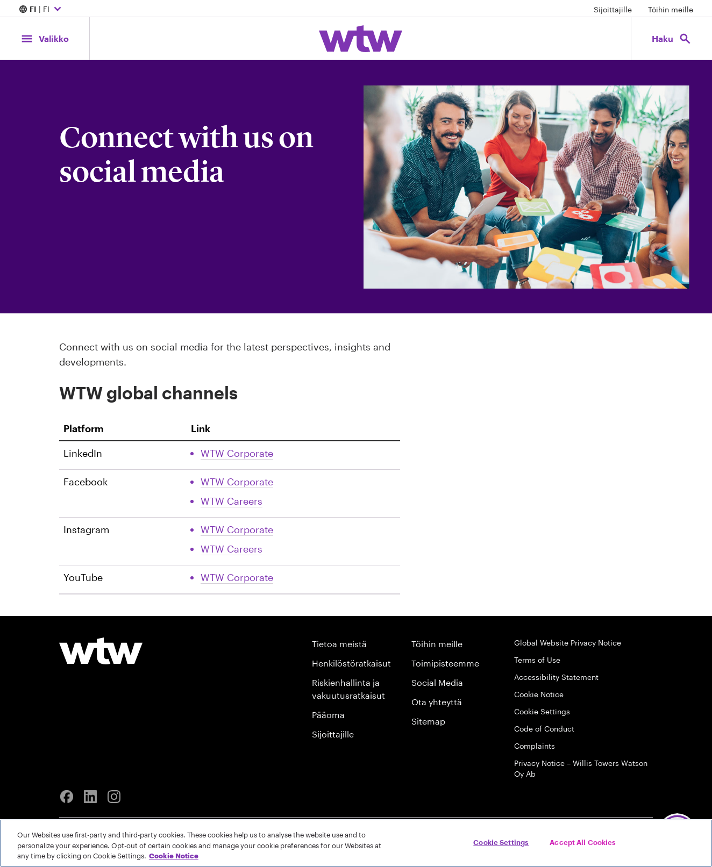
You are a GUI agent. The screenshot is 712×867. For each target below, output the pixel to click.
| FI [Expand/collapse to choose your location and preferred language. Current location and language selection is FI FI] (41, 10)
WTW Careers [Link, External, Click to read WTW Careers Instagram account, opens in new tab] (231, 549)
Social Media (437, 682)
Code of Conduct (544, 728)
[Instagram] (114, 796)
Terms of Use (537, 659)
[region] (356, 843)
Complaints (534, 745)
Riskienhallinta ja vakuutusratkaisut (348, 688)
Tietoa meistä (339, 644)
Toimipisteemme (445, 663)
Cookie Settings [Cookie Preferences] (542, 711)
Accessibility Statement (556, 677)
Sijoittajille (613, 9)
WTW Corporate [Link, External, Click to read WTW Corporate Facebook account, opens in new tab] (237, 482)
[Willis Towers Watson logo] (101, 650)
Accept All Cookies (583, 841)
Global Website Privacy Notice (567, 642)
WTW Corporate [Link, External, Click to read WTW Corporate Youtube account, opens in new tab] (237, 577)
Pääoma (328, 715)
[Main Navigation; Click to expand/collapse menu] (44, 38)
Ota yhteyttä (436, 702)
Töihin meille (670, 9)
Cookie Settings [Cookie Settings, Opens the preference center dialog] (501, 841)
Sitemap (428, 721)
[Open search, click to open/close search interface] (671, 38)
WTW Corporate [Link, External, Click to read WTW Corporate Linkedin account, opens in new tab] (237, 453)
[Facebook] (67, 796)
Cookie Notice (539, 694)
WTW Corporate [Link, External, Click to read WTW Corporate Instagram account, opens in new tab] (237, 529)
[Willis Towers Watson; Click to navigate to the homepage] (361, 38)
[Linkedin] (90, 796)
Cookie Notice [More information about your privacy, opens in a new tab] (173, 855)
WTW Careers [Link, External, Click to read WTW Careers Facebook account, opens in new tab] (231, 501)
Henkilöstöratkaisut (351, 663)
